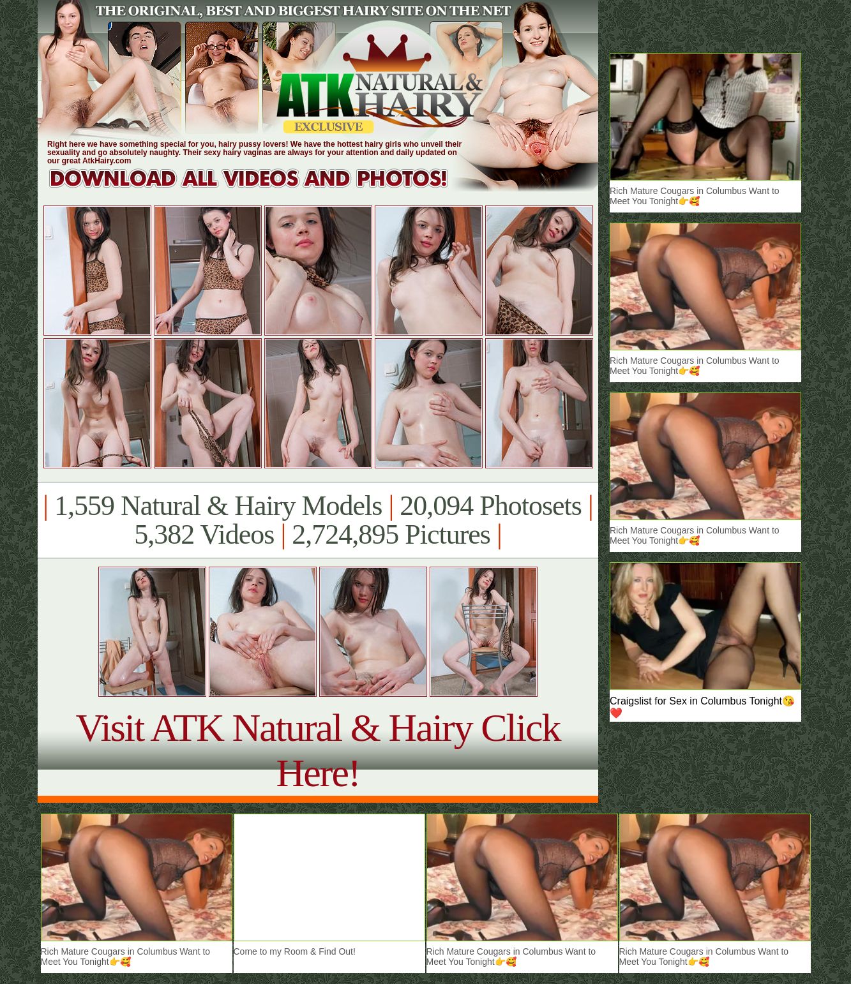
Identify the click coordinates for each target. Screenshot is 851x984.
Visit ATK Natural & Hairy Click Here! (317, 750)
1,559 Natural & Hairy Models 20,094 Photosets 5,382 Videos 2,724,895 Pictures (317, 520)
